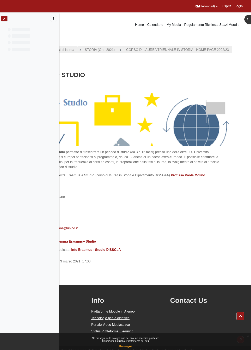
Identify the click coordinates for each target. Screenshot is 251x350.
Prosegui (125, 346)
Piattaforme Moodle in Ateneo (149, 305)
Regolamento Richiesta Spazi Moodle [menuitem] (211, 24)
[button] (206, 6)
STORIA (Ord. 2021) (149, 50)
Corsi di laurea (113, 50)
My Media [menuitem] (174, 24)
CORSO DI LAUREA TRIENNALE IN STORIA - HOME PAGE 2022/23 (123, 61)
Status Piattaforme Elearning (149, 325)
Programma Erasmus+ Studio (122, 235)
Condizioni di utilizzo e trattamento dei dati (125, 341)
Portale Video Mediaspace (147, 318)
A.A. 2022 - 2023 (79, 50)
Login (239, 6)
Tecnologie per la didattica (147, 312)
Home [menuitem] (139, 24)
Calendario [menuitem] (155, 24)
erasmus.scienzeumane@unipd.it (102, 222)
